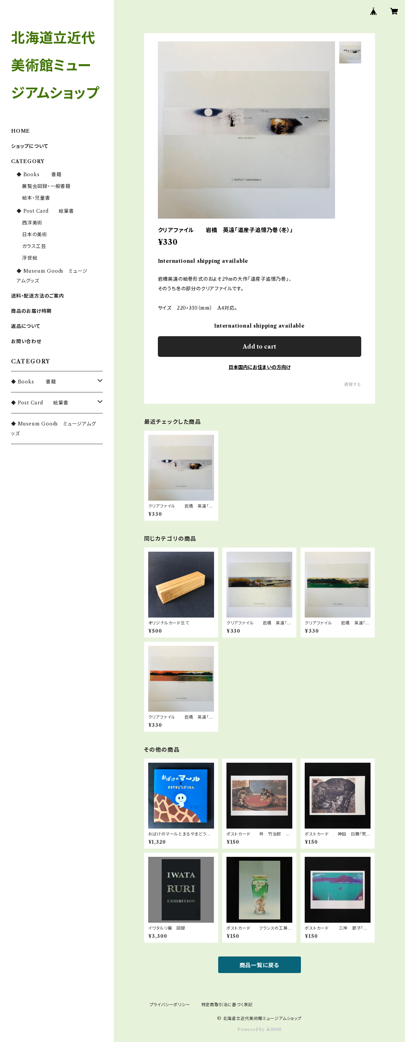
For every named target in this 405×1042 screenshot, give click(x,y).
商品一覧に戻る (260, 965)
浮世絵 (29, 258)
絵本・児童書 (36, 198)
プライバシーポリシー (170, 1004)
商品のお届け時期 (31, 311)
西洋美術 (32, 223)
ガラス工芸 (34, 246)
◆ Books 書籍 (39, 174)
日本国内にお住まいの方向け (260, 367)
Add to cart (259, 346)
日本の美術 (34, 234)
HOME (20, 131)
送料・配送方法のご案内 (37, 296)
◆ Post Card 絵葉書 (45, 211)
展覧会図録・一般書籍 (46, 186)
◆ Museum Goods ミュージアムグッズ (53, 429)
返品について (25, 326)
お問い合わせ (26, 341)
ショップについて (29, 146)
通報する (352, 384)
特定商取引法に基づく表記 (227, 1004)
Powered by (259, 1029)
